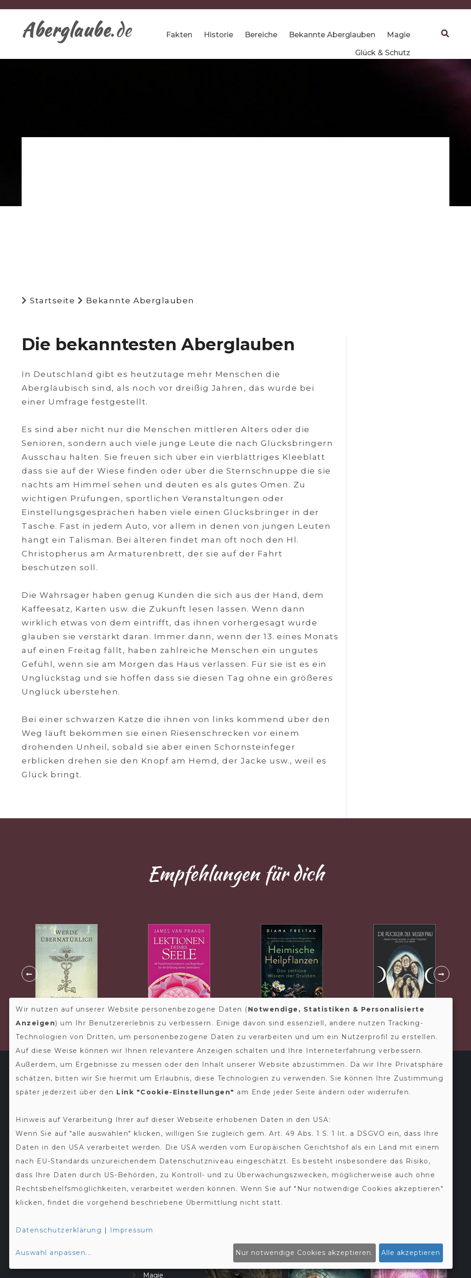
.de (77, 30)
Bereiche (261, 34)
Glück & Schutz (382, 52)
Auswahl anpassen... (54, 1253)
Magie (398, 34)
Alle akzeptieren (410, 1253)
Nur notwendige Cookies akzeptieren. (304, 1253)
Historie (218, 34)
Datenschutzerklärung (59, 1230)
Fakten (179, 34)
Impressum (132, 1230)
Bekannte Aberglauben (332, 34)
